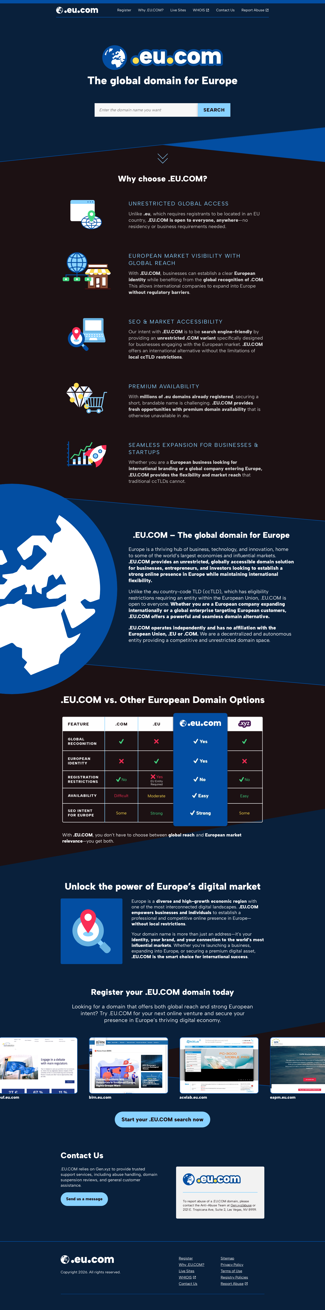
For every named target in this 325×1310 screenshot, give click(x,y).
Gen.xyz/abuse (241, 1205)
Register (124, 10)
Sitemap (227, 1258)
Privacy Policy (232, 1264)
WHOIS (199, 10)
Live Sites (178, 10)
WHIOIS (185, 1277)
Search (214, 110)
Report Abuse (252, 10)
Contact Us (225, 10)
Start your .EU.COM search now (162, 1119)
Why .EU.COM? (151, 10)
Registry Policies (234, 1277)
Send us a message (84, 1198)
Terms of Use (231, 1271)
